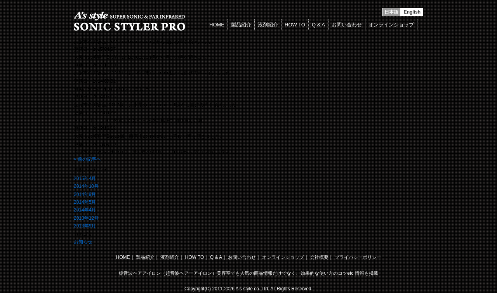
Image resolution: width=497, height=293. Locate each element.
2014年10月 (86, 186)
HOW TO (295, 25)
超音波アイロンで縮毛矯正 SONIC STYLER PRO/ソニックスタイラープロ (131, 21)
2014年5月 (85, 202)
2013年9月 (85, 226)
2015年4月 (85, 178)
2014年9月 (85, 194)
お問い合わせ (347, 25)
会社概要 (319, 257)
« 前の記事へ (87, 159)
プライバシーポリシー (358, 257)
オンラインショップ (391, 25)
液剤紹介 (268, 25)
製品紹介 (241, 25)
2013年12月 (86, 218)
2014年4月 (85, 210)
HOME (216, 25)
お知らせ (83, 241)
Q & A (318, 25)
